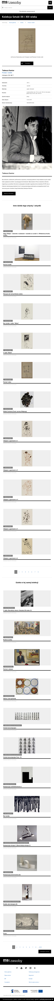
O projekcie (7, 982)
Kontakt (30, 978)
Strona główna (12, 22)
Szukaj (50, 7)
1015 (40, 947)
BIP (5, 978)
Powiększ (27, 63)
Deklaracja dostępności (34, 972)
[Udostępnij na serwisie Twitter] (11, 75)
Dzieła (22, 22)
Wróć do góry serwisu (34, 982)
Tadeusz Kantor (8, 70)
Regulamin (31, 975)
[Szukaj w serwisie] (24, 7)
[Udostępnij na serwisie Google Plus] (9, 75)
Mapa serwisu (8, 975)
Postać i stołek (31, 22)
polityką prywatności (45, 999)
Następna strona (44, 951)
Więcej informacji (9, 193)
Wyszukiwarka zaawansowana (26, 11)
